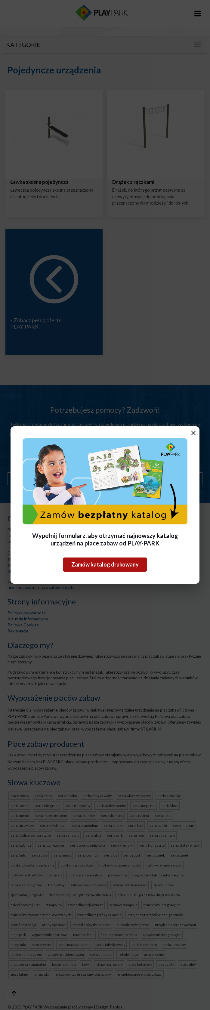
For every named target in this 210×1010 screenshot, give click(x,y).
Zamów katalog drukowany (105, 564)
